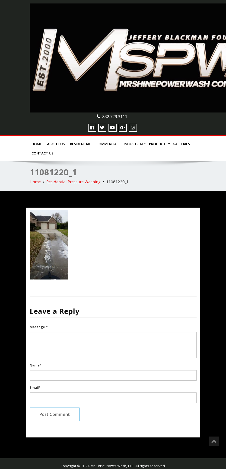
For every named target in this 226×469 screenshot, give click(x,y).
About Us (56, 143)
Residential (80, 143)
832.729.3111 (114, 116)
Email (35, 387)
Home (37, 143)
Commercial (107, 143)
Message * (39, 327)
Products (159, 143)
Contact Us (42, 153)
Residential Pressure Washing (73, 181)
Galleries (181, 143)
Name (35, 365)
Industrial (135, 143)
